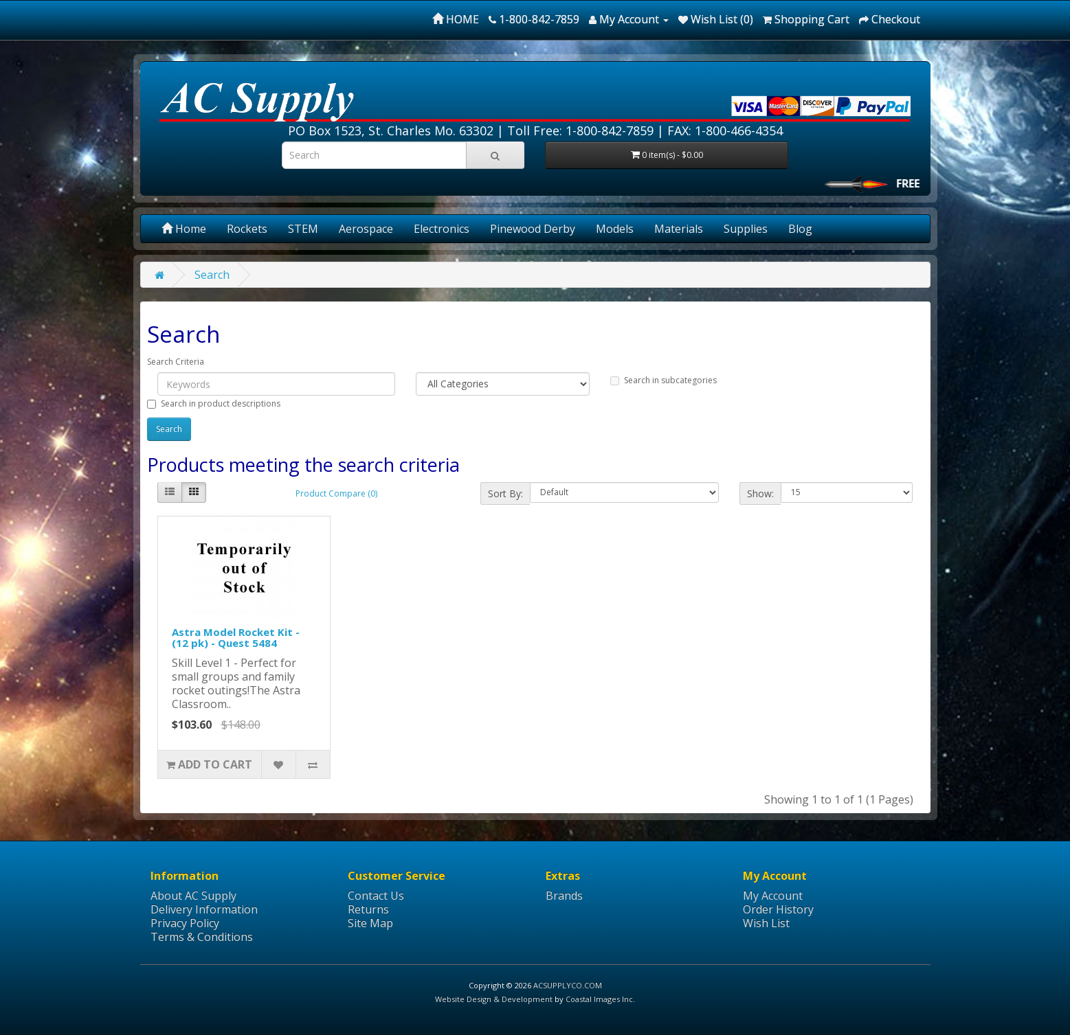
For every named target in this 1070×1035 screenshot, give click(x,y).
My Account (773, 895)
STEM (303, 228)
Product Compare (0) (336, 493)
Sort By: (505, 493)
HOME (455, 19)
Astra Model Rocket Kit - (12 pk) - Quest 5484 (236, 637)
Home (183, 228)
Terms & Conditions (202, 936)
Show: (760, 493)
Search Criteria (175, 361)
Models (615, 228)
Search (212, 274)
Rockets (247, 228)
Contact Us (376, 895)
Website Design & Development (494, 999)
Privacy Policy (185, 923)
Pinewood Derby (532, 228)
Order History (778, 909)
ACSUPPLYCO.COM (567, 985)
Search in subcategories (663, 380)
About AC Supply (193, 895)
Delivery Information (204, 909)
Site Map (370, 923)
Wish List (766, 923)
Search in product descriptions (213, 403)
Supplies (746, 228)
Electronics (441, 228)
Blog (800, 228)
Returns (368, 909)
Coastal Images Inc (599, 999)
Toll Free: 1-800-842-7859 (580, 130)
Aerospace (366, 228)
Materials (678, 228)
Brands (564, 895)
